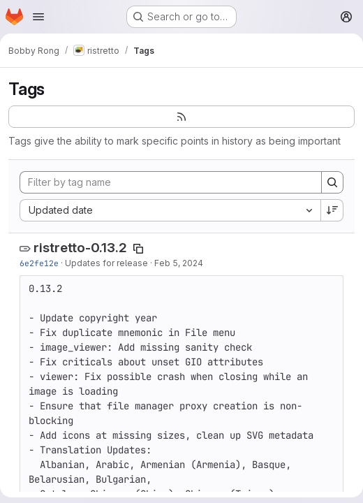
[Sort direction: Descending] (332, 210)
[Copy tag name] (138, 248)
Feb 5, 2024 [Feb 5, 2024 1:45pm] (178, 263)
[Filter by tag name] (171, 182)
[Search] (332, 182)
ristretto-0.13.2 (80, 248)
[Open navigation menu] (38, 17)
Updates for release (106, 263)
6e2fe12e (39, 263)
